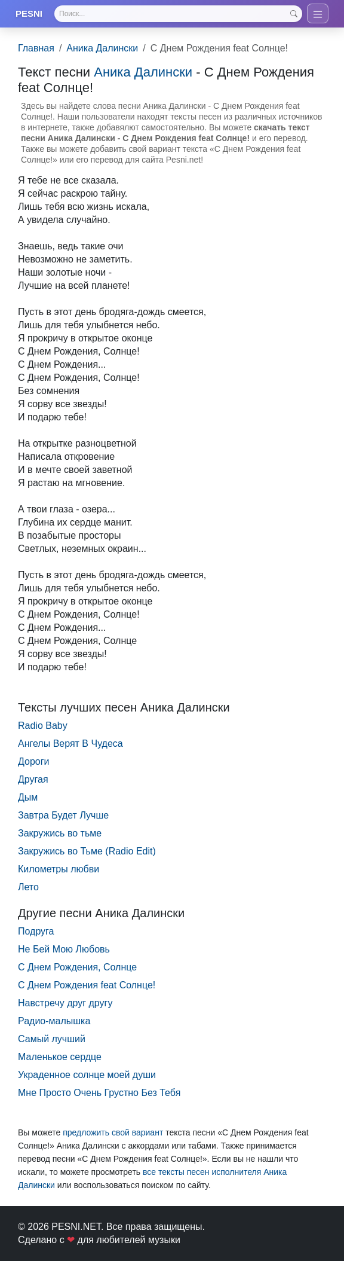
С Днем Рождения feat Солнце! (86, 985)
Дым (28, 797)
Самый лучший (51, 1039)
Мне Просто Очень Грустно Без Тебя (99, 1093)
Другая (33, 779)
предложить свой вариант (113, 1132)
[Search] (178, 13)
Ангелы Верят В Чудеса (70, 743)
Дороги (33, 761)
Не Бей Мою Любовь (64, 949)
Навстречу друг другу (65, 1003)
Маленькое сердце (60, 1057)
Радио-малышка (54, 1021)
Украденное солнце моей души (87, 1075)
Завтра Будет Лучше (63, 815)
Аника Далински (102, 48)
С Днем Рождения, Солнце (77, 967)
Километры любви (58, 869)
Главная (36, 48)
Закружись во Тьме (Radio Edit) (87, 851)
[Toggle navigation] (317, 13)
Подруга (36, 931)
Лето (28, 887)
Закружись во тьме (60, 833)
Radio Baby (42, 725)
